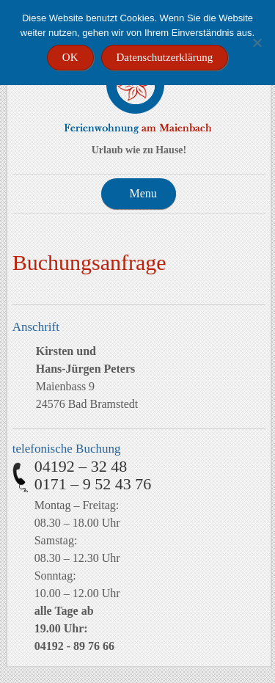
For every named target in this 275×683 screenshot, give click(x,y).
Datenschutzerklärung (165, 57)
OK (70, 57)
